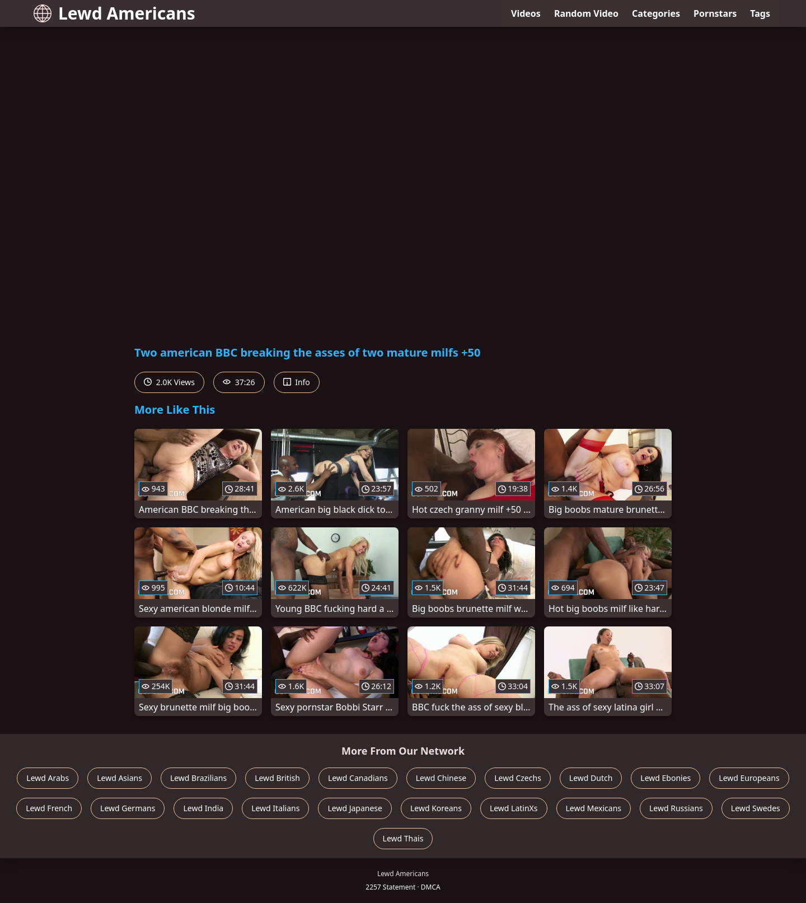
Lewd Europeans (749, 778)
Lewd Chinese (441, 778)
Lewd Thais (403, 838)
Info (296, 382)
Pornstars (715, 13)
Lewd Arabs (47, 778)
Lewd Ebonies (665, 778)
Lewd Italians (275, 808)
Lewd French (49, 808)
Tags (760, 13)
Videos (526, 13)
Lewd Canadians (358, 778)
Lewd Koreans (436, 808)
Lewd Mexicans (593, 808)
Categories (656, 13)
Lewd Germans (127, 808)
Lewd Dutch (591, 778)
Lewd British (277, 778)
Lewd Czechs (517, 778)
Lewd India (203, 808)
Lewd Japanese (354, 808)
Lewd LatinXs (514, 808)
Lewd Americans (114, 13)
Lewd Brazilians (198, 778)
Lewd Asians (119, 778)
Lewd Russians (676, 808)
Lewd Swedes (755, 808)
